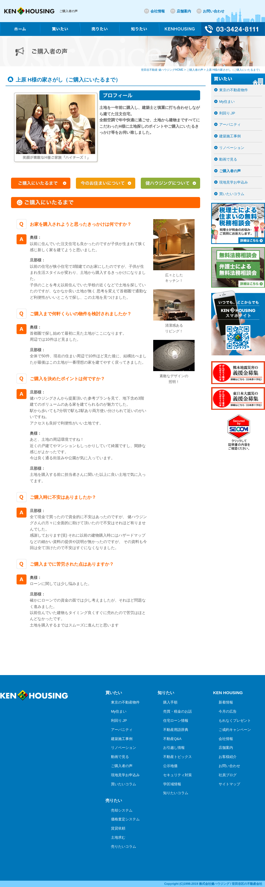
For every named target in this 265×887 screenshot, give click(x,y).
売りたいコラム (123, 846)
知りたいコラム (175, 793)
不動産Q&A (172, 739)
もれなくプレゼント (235, 720)
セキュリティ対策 (177, 775)
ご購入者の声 (230, 171)
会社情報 (157, 11)
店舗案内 (184, 11)
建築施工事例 (230, 136)
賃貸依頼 (118, 828)
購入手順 (170, 702)
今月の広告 (228, 711)
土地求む (118, 837)
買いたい (113, 692)
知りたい (166, 692)
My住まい (227, 101)
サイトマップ (229, 784)
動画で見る (228, 159)
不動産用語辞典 (175, 730)
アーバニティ (230, 124)
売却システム (121, 810)
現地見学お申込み (233, 182)
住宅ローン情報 (175, 720)
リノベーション (231, 148)
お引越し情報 (174, 748)
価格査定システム (125, 819)
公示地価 (170, 766)
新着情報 (226, 702)
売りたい (113, 800)
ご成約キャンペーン (235, 730)
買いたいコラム (231, 194)
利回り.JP (227, 113)
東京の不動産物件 (233, 90)
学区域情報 (172, 784)
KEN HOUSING (228, 692)
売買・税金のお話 (177, 711)
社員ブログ (228, 775)
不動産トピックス (177, 757)
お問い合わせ (213, 11)
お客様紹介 (228, 757)
